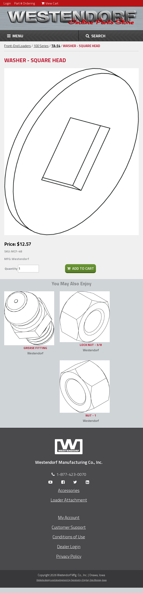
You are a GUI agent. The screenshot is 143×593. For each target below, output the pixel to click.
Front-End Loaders (17, 45)
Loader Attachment (69, 500)
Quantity (11, 268)
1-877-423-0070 (71, 474)
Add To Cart (80, 268)
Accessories (68, 490)
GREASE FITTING (35, 347)
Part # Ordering (24, 3)
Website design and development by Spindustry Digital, (71, 580)
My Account (68, 517)
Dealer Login (68, 546)
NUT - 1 (90, 415)
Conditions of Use (69, 537)
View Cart (50, 3)
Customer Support (69, 527)
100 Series (41, 45)
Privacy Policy (68, 556)
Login (7, 3)
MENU (15, 36)
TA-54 (55, 45)
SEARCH (95, 36)
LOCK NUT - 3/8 (91, 344)
